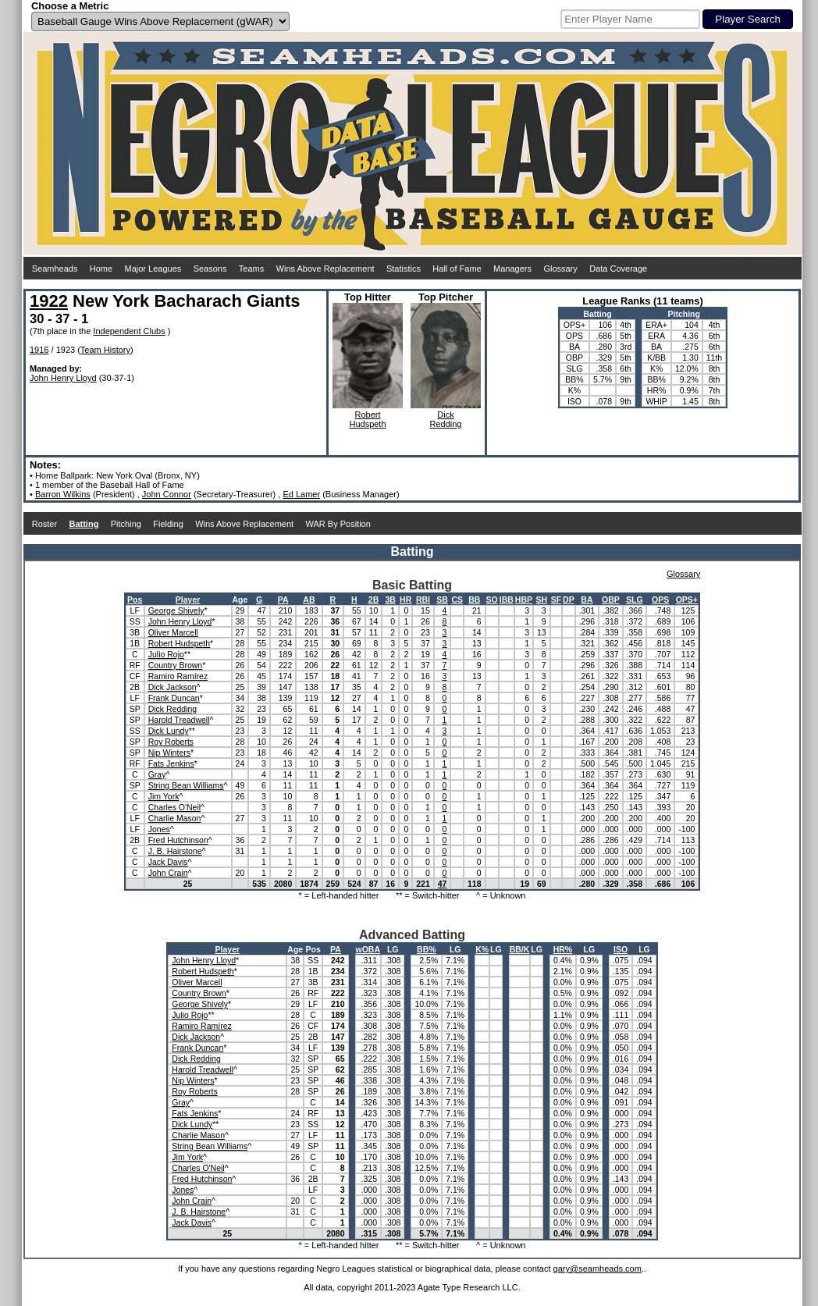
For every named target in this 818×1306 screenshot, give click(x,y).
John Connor (166, 494)
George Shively (176, 610)
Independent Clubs (129, 331)
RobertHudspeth (367, 419)
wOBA (368, 949)
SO (492, 599)
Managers (512, 268)
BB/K (520, 949)
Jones (159, 829)
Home (101, 268)
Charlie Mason (174, 818)
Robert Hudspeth (179, 643)
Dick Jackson (172, 687)
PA (283, 599)
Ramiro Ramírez (178, 676)
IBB (507, 599)
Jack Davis (168, 862)
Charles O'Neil (174, 807)
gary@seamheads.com (597, 1268)
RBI (423, 599)
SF (556, 599)
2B (373, 599)
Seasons (210, 268)
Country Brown (175, 665)
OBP (611, 599)
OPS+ (687, 599)
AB (309, 599)
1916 (39, 349)
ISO (621, 949)
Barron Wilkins (63, 494)
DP (568, 599)
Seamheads (55, 268)
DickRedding (446, 419)
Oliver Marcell (173, 632)
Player (188, 599)
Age (240, 599)
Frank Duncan (174, 698)
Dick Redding (172, 708)
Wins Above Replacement (325, 268)
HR (405, 599)
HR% (563, 949)
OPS (660, 599)
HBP (523, 599)
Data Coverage (618, 268)
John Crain (168, 872)
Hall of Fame (456, 268)
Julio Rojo (166, 654)
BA (586, 599)
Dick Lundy (168, 730)
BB (474, 599)
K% (482, 949)
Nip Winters (169, 752)
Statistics (403, 268)
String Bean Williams (186, 785)
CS (457, 599)
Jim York (164, 796)
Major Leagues (153, 268)
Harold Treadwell (179, 719)
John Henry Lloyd (63, 378)
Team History (105, 349)
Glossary (560, 268)
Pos (134, 599)
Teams (251, 268)
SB (442, 599)
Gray (157, 774)
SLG (634, 599)
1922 (49, 301)
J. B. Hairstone (175, 851)
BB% (426, 949)
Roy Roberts (171, 741)
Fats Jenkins (171, 763)
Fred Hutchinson (178, 840)
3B (390, 599)
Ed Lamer (301, 494)
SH (542, 599)
